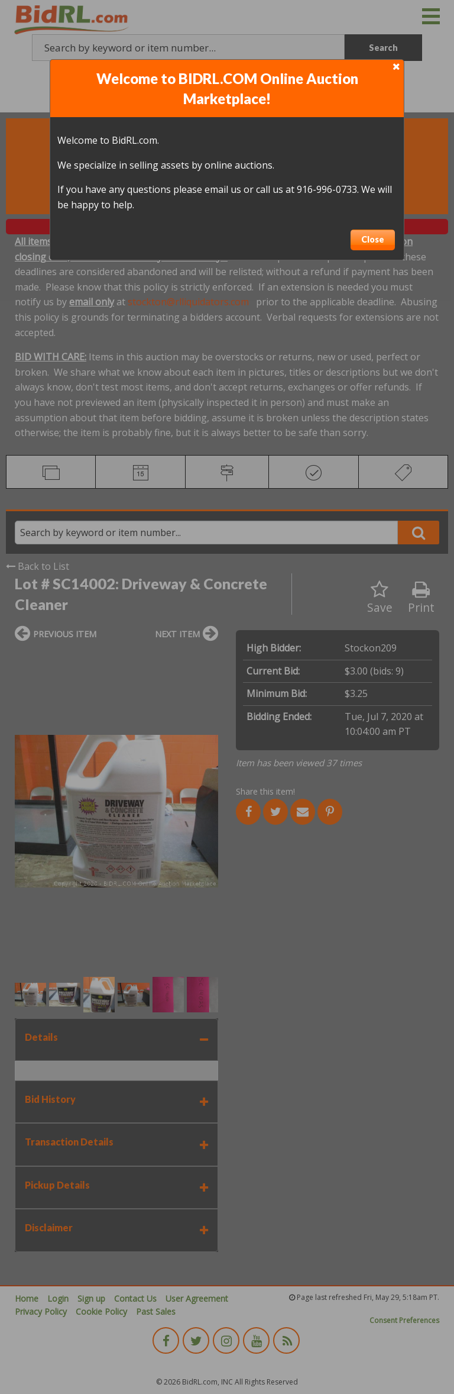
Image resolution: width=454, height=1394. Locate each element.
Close (372, 239)
